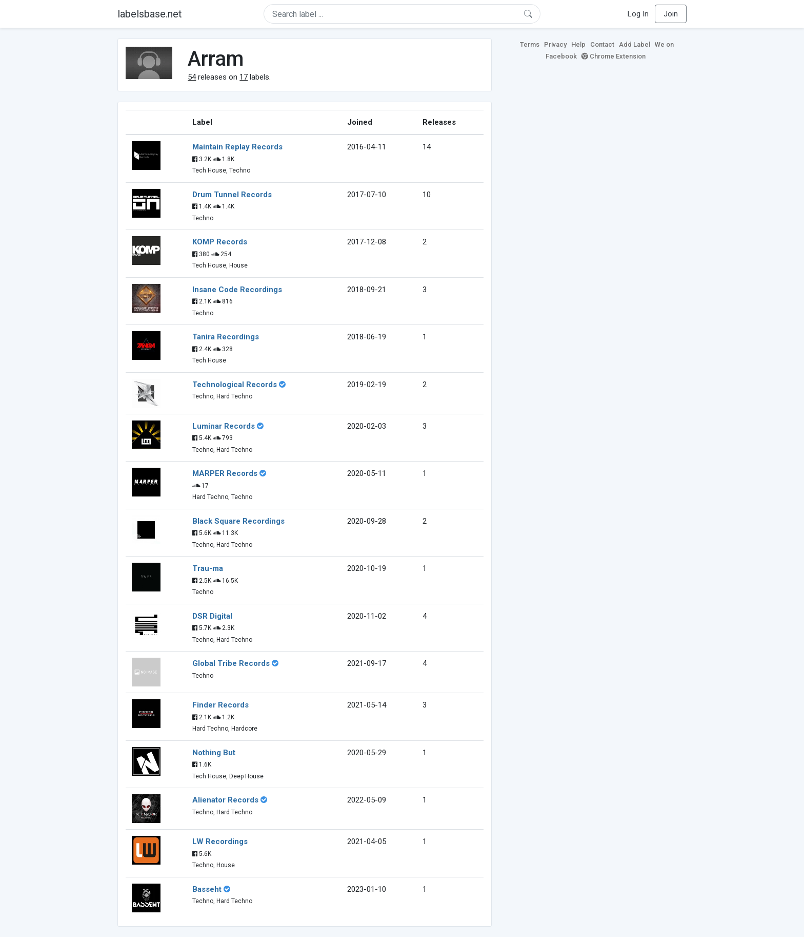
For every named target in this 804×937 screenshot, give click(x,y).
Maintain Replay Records (237, 146)
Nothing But (213, 752)
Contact (602, 44)
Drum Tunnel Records (232, 194)
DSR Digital (212, 616)
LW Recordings (220, 841)
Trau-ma (207, 568)
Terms (529, 44)
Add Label (634, 44)
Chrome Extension (613, 56)
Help (578, 44)
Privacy (555, 44)
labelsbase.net (149, 14)
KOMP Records (219, 241)
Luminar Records (223, 426)
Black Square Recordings (238, 521)
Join (671, 13)
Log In (638, 13)
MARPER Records (224, 473)
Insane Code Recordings (237, 289)
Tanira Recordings (225, 336)
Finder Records (220, 705)
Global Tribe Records (231, 663)
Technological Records (234, 384)
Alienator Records (225, 800)
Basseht (207, 889)
